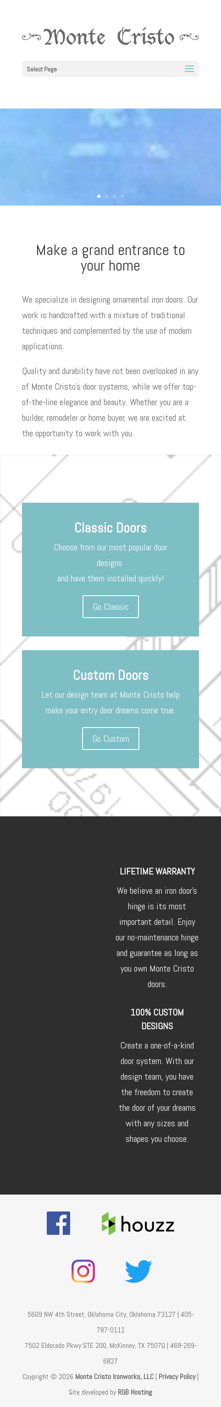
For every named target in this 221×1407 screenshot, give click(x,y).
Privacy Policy (177, 1376)
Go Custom (110, 738)
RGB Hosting (135, 1392)
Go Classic (111, 607)
